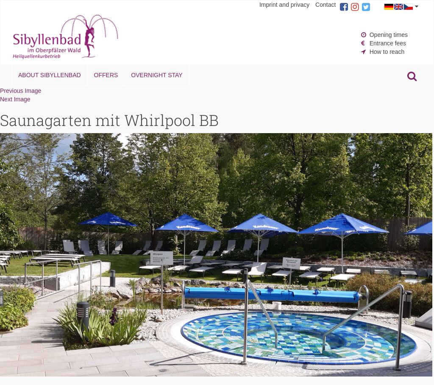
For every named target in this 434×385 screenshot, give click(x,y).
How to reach (387, 51)
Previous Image (20, 90)
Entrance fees (388, 43)
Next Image (15, 99)
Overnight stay (156, 75)
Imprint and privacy (284, 4)
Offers (106, 75)
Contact (325, 4)
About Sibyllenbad (49, 75)
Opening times (389, 34)
